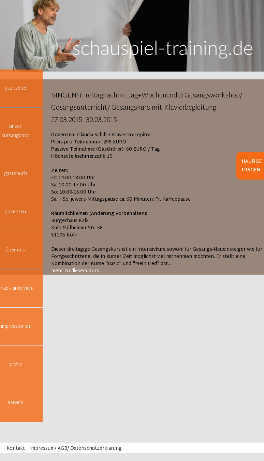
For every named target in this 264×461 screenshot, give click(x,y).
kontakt (16, 448)
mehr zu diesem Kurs (75, 271)
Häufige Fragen (252, 165)
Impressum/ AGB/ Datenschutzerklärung (75, 448)
